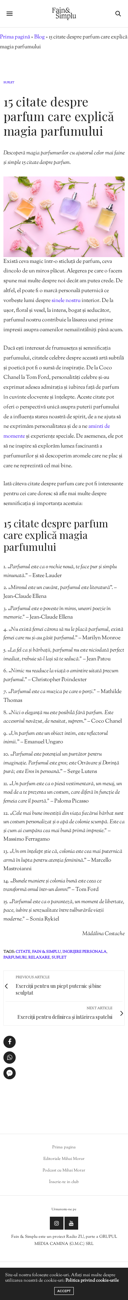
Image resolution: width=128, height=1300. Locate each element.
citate (23, 952)
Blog (39, 37)
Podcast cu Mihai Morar (64, 1170)
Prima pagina (64, 1147)
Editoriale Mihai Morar (64, 1159)
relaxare (39, 957)
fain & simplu (46, 952)
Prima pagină (15, 37)
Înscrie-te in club (64, 1182)
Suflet (8, 82)
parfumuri (15, 957)
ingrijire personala (84, 952)
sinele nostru (66, 301)
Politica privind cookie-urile (92, 1281)
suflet (59, 957)
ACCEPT (64, 1291)
